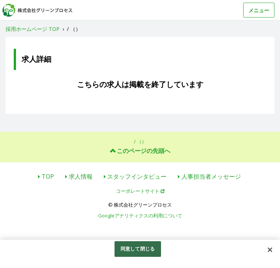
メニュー (258, 10)
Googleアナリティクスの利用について (140, 215)
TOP (48, 176)
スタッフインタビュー (137, 176)
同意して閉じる (137, 248)
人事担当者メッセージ (211, 176)
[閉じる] (270, 250)
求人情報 (81, 176)
